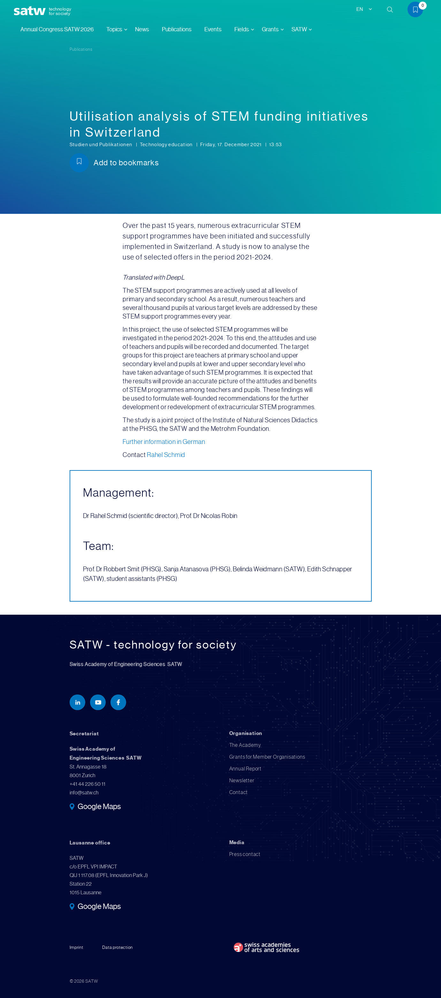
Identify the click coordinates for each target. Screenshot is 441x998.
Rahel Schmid (166, 455)
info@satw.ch (84, 793)
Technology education (167, 144)
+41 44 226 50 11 (87, 784)
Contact (238, 792)
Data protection (117, 947)
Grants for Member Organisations (267, 757)
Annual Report (245, 769)
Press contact (245, 854)
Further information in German (164, 442)
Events (213, 29)
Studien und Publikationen (101, 144)
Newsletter (242, 780)
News (142, 29)
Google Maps (99, 807)
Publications (177, 29)
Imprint (76, 947)
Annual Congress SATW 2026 (57, 29)
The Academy (245, 745)
